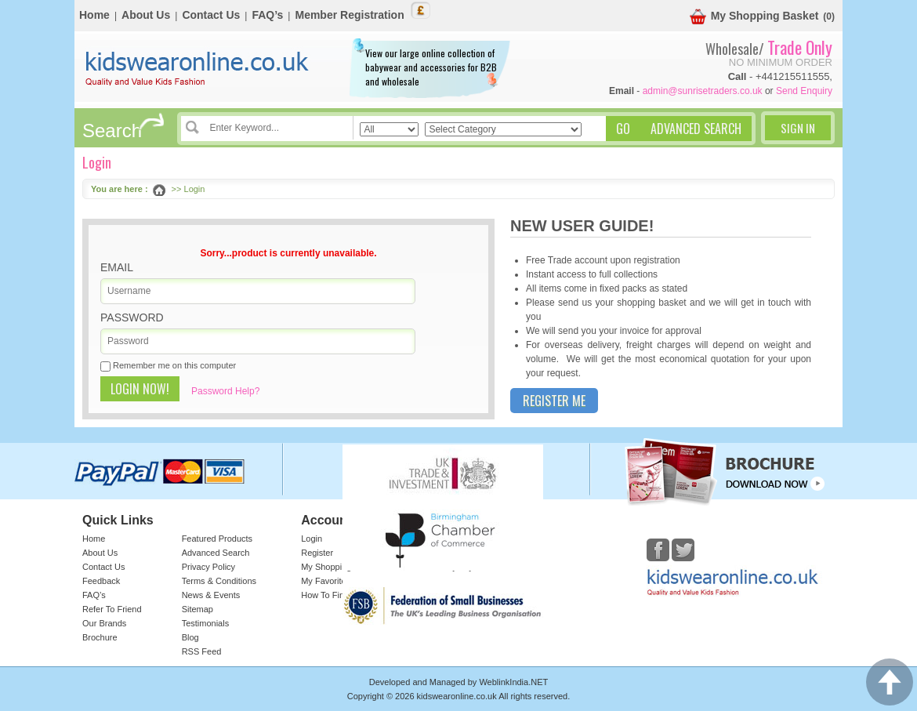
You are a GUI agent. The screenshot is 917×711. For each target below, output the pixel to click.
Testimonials (206, 623)
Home (94, 15)
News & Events (211, 595)
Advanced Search (216, 552)
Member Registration (349, 15)
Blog (190, 637)
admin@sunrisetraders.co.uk (703, 90)
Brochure (100, 637)
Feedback (101, 581)
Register (317, 552)
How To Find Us (331, 595)
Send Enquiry (804, 90)
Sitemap (197, 609)
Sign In (798, 127)
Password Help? (225, 391)
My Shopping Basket (754, 17)
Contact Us (211, 15)
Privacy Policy (208, 566)
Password (132, 317)
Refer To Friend (112, 609)
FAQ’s (267, 15)
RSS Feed (202, 651)
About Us (145, 15)
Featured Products (217, 538)
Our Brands (104, 623)
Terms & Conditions (219, 581)
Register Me (554, 400)
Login (311, 538)
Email (116, 267)
